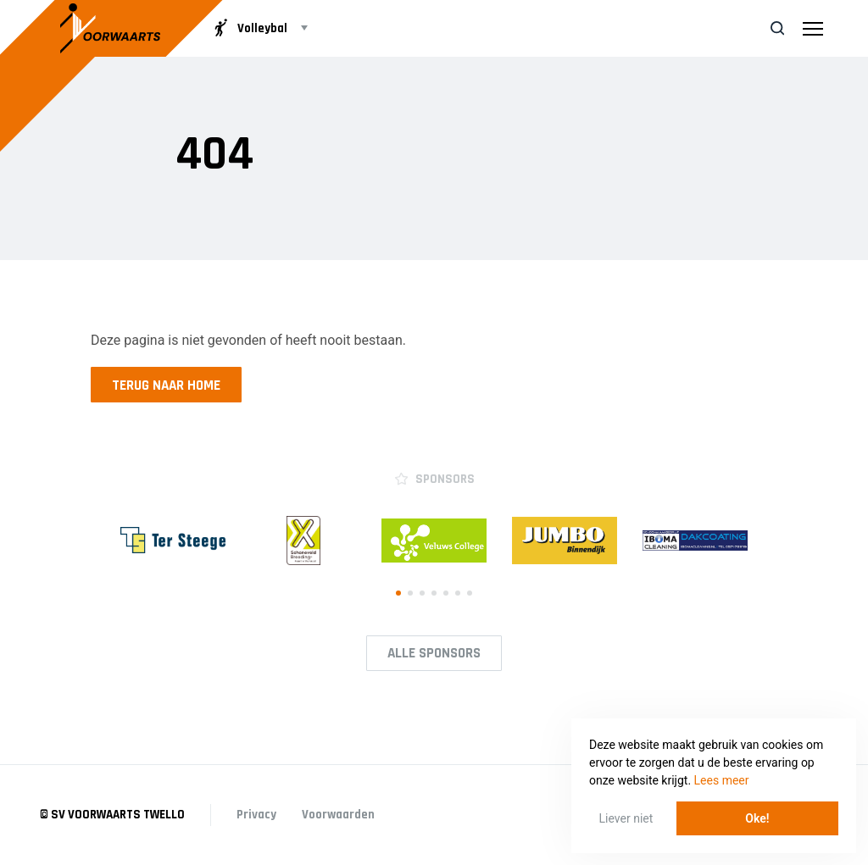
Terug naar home (166, 385)
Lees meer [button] (721, 780)
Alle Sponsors (434, 653)
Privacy (256, 815)
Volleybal (248, 28)
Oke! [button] (757, 818)
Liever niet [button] (626, 818)
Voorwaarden (338, 815)
